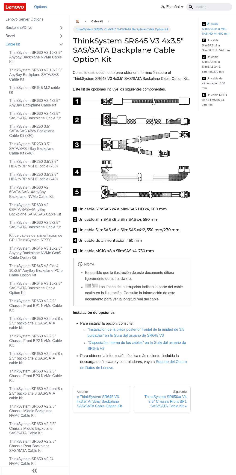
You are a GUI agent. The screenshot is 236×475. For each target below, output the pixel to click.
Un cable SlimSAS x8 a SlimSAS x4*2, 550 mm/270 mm (213, 64)
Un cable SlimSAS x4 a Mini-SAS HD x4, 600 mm (215, 28)
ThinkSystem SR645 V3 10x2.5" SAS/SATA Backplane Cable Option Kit (35, 288)
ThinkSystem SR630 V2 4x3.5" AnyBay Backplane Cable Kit (34, 103)
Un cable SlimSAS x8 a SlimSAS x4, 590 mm (216, 45)
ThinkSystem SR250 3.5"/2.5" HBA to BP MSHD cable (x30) (33, 164)
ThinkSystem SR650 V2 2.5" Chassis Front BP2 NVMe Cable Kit (35, 340)
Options (40, 7)
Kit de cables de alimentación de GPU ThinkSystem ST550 (35, 237)
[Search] (209, 7)
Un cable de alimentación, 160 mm (213, 83)
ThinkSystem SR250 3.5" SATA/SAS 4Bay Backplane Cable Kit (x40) (31, 148)
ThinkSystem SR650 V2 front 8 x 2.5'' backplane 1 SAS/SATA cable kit (36, 323)
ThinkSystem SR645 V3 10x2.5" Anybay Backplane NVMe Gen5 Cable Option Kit (35, 253)
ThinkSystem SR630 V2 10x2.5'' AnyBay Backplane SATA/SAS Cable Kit (35, 74)
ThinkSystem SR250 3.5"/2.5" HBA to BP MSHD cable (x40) (33, 176)
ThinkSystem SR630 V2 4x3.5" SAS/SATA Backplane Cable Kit (35, 116)
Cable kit (13, 44)
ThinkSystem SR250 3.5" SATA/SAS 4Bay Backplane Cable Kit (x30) (31, 131)
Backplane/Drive (19, 28)
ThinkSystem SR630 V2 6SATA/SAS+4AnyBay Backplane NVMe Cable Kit (31, 192)
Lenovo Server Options (24, 19)
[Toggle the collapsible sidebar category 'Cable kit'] (61, 44)
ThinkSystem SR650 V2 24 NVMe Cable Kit (31, 461)
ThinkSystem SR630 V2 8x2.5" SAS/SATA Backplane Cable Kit (35, 225)
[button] (171, 7)
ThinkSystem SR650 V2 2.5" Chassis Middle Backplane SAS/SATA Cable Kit (32, 428)
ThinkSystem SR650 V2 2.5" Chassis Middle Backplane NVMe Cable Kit (32, 411)
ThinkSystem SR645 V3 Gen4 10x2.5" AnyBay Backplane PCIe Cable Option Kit (36, 270)
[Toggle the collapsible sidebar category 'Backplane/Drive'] (61, 27)
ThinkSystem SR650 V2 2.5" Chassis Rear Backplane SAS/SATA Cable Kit (32, 446)
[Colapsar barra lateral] (34, 470)
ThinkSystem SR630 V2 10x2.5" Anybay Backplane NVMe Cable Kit (35, 57)
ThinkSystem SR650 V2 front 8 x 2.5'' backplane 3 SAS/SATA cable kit (36, 393)
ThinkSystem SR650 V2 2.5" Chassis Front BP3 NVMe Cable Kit (35, 375)
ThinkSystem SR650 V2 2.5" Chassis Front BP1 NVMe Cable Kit (35, 305)
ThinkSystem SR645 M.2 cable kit (34, 90)
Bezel (10, 36)
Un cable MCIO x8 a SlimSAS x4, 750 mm (214, 100)
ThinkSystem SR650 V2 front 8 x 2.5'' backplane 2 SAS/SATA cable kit (36, 358)
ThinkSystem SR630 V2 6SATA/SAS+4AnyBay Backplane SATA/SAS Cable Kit (35, 209)
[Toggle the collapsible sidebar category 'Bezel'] (61, 36)
